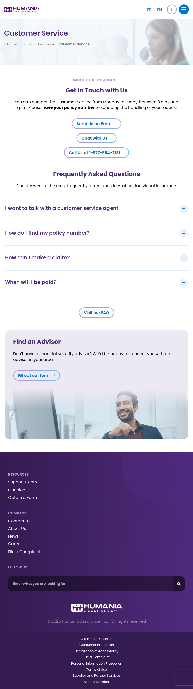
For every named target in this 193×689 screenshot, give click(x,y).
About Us (17, 529)
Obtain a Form (22, 498)
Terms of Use (96, 669)
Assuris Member (96, 682)
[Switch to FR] (149, 9)
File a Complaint (24, 552)
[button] (172, 9)
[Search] (179, 583)
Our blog (16, 490)
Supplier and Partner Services (97, 675)
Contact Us (19, 521)
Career (15, 544)
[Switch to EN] (159, 9)
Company (17, 513)
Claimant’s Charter (97, 639)
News (13, 536)
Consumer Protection (96, 645)
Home (12, 44)
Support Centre (23, 482)
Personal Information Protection (96, 663)
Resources (18, 474)
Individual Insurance (38, 44)
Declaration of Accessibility (96, 651)
